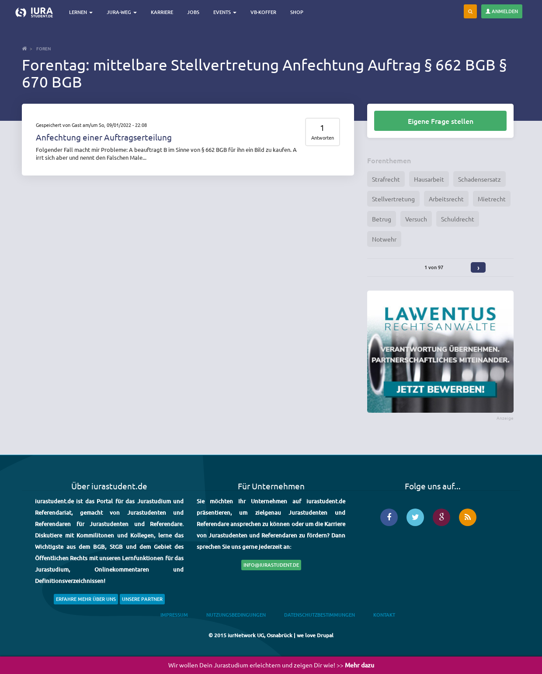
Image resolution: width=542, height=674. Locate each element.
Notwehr (384, 239)
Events (224, 12)
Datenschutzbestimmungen (319, 614)
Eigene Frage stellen (440, 121)
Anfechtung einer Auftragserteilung (104, 137)
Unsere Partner (142, 599)
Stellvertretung (393, 199)
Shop (296, 12)
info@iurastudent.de (271, 565)
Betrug (381, 219)
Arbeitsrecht (446, 199)
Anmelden (502, 11)
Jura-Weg (122, 12)
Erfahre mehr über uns (86, 599)
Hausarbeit (429, 179)
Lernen (81, 12)
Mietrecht (492, 199)
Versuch (416, 219)
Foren (43, 48)
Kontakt (384, 614)
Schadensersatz (479, 179)
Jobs (193, 12)
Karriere (162, 12)
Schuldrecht (457, 219)
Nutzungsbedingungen (236, 614)
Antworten (322, 137)
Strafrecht (386, 179)
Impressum (174, 614)
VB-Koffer (263, 12)
